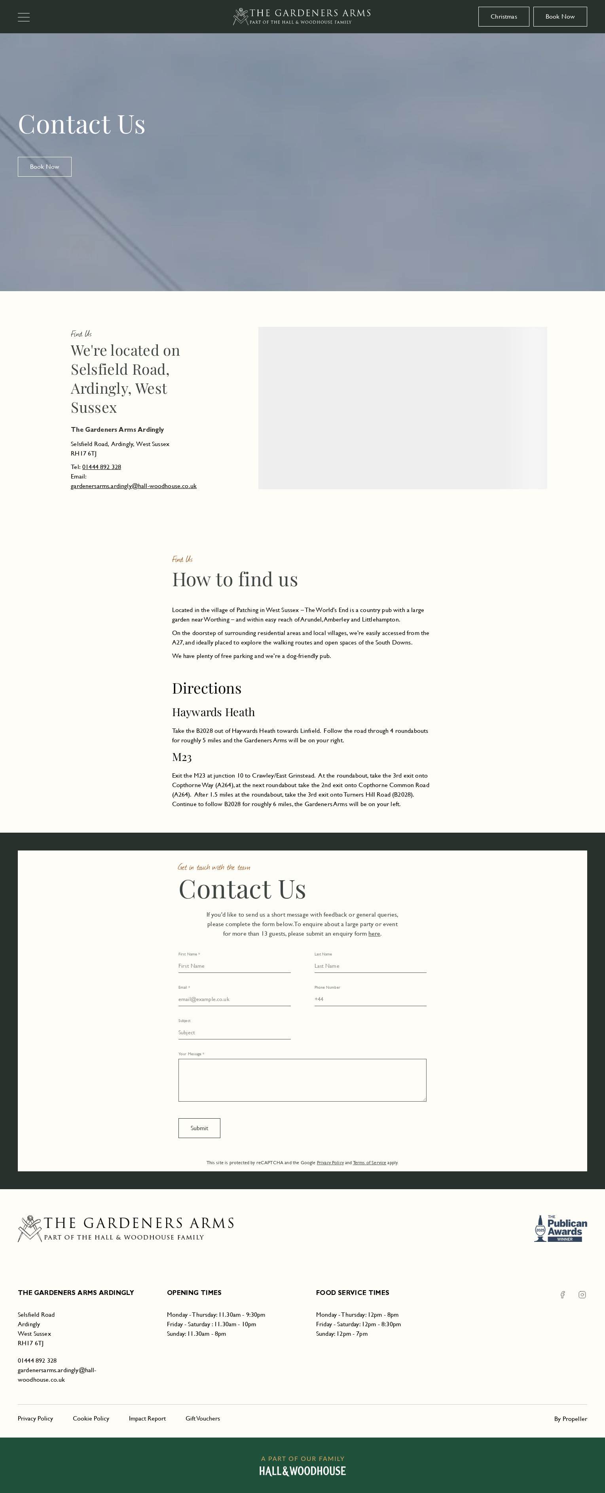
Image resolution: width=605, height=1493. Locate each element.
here (374, 933)
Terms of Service (370, 1162)
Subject (184, 1020)
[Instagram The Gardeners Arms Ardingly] (577, 1295)
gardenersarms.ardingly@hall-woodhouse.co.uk (134, 486)
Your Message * (191, 1054)
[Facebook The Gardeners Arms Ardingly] (562, 1295)
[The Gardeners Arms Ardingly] (302, 16)
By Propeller (570, 1418)
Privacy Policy (330, 1162)
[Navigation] (27, 18)
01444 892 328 (101, 467)
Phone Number (327, 987)
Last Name (323, 954)
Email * (184, 987)
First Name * (189, 954)
